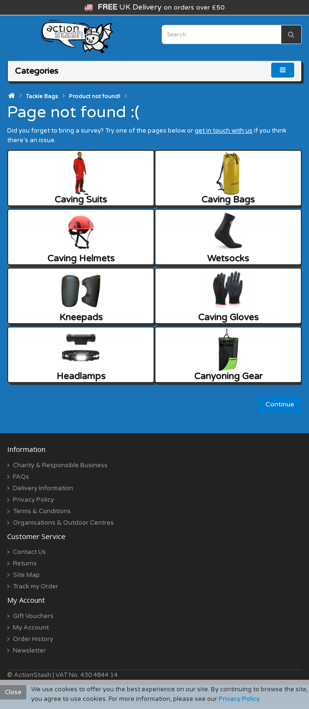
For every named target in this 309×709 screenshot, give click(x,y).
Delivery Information (43, 488)
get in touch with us (224, 131)
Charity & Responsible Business (60, 465)
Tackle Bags (42, 96)
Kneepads (81, 296)
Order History (33, 639)
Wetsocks (228, 237)
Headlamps (81, 355)
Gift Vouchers (33, 616)
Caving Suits (81, 178)
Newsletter (29, 650)
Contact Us (29, 552)
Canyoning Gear (228, 355)
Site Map (26, 575)
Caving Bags (228, 178)
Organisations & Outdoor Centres (63, 523)
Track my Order (35, 586)
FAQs (21, 477)
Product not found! (94, 96)
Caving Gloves (228, 296)
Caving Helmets (81, 237)
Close (13, 692)
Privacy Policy (33, 500)
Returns (25, 563)
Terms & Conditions (42, 511)
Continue (279, 404)
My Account (31, 627)
